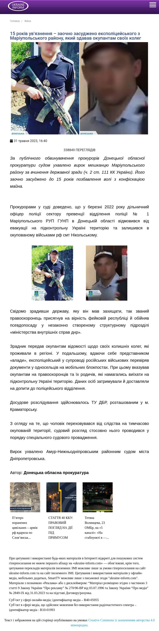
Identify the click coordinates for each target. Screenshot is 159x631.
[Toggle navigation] (152, 5)
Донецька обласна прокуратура (56, 472)
